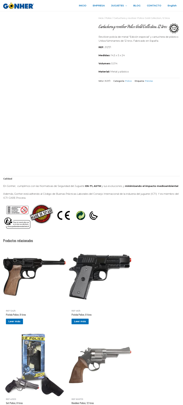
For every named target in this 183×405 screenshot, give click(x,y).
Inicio (101, 18)
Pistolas (149, 81)
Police (109, 18)
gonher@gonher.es (21, 363)
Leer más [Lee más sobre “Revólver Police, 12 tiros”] (105, 292)
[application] (131, 5)
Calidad (8, 179)
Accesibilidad (103, 354)
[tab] (8, 179)
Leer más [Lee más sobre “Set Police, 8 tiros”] (75, 288)
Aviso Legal (102, 350)
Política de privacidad (108, 347)
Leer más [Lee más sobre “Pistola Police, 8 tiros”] (15, 288)
